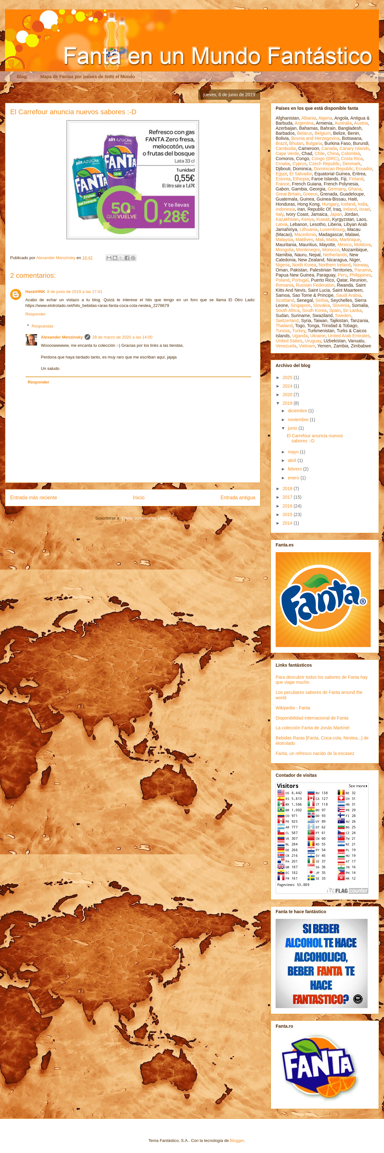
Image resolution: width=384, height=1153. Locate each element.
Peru (342, 274)
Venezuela (286, 345)
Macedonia (305, 234)
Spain (335, 310)
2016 (288, 505)
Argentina (304, 123)
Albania (308, 118)
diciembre (298, 410)
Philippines (360, 274)
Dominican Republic (334, 168)
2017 (288, 497)
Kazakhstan (287, 219)
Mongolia (285, 249)
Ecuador (364, 168)
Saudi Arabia (348, 295)
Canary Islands (354, 148)
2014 (288, 523)
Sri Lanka (352, 310)
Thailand (284, 325)
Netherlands (335, 254)
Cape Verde (287, 153)
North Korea (304, 264)
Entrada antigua (238, 497)
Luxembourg (332, 229)
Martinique (350, 239)
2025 (288, 377)
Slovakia (321, 305)
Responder (35, 314)
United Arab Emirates (349, 335)
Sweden (343, 315)
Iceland (348, 204)
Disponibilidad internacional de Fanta (312, 717)
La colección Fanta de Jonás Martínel (312, 727)
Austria (361, 123)
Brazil (281, 143)
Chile (320, 153)
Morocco (330, 249)
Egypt (281, 173)
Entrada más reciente (33, 497)
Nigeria (283, 264)
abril (292, 460)
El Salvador (301, 173)
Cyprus (299, 163)
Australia (343, 123)
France (283, 183)
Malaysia (284, 239)
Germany (337, 188)
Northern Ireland (334, 264)
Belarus (304, 133)
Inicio (138, 497)
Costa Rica (351, 158)
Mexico (344, 244)
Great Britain (288, 193)
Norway (360, 264)
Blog (22, 76)
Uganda (300, 335)
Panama (363, 269)
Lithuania (308, 229)
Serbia (321, 300)
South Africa (288, 310)
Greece (310, 193)
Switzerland (287, 320)
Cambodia (286, 148)
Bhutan (296, 143)
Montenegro (308, 249)
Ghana (355, 188)
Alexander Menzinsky (62, 337)
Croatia (283, 163)
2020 (288, 394)
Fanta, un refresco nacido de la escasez (315, 753)
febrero (295, 468)
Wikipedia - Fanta (293, 707)
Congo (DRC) (325, 158)
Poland (283, 280)
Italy (280, 214)
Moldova (362, 244)
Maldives (304, 239)
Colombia (350, 153)
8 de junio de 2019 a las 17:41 (74, 291)
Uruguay (313, 340)
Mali (320, 239)
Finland (356, 178)
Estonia (283, 178)
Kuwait (323, 219)
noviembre (299, 419)
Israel (364, 209)
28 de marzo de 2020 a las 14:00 (122, 337)
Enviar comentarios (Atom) (145, 518)
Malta (331, 239)
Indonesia (285, 209)
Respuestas (43, 326)
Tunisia (283, 330)
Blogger (237, 1140)
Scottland (285, 300)
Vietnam (307, 345)
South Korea (314, 310)
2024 (288, 386)
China (333, 153)
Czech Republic (324, 163)
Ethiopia (301, 178)
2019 (288, 403)
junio (293, 428)
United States (289, 340)
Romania (284, 285)
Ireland (350, 209)
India (362, 204)
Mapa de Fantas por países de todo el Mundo (87, 76)
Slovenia (340, 305)
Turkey (298, 330)
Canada (329, 148)
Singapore (301, 305)
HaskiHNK (35, 291)
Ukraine (317, 335)
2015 (288, 514)
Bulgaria (314, 143)
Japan (336, 214)
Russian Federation (315, 285)
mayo (294, 451)
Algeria (325, 118)
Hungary (330, 204)
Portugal (300, 280)
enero (294, 477)
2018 (288, 488)
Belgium (323, 133)
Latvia (281, 224)
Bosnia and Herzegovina (315, 138)
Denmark (351, 163)
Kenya (307, 219)
